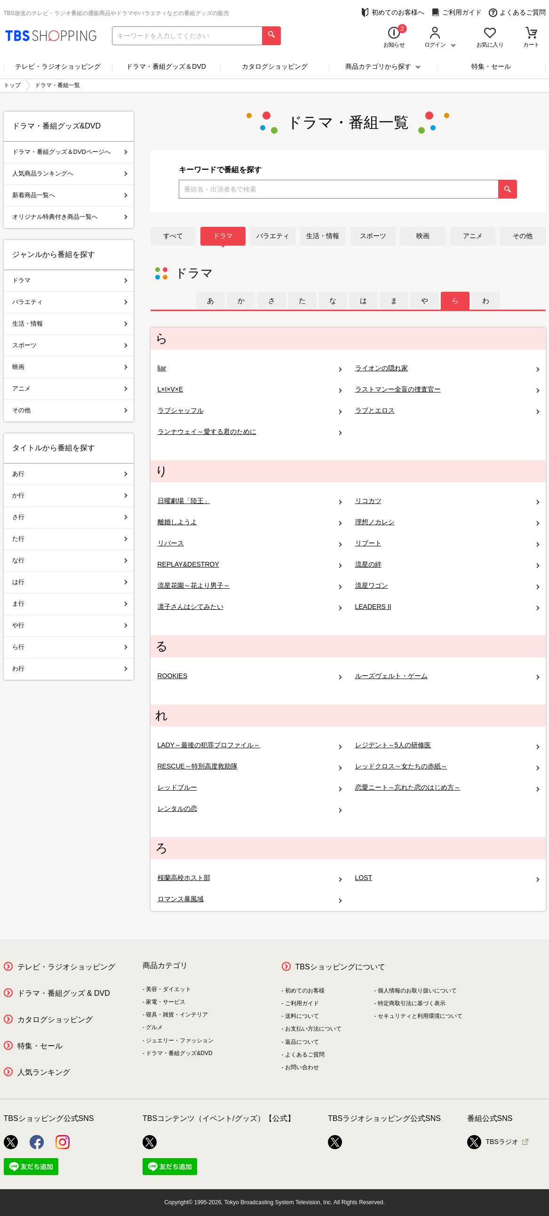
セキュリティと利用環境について (420, 1016)
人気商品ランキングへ (69, 173)
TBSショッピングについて (340, 967)
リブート (447, 543)
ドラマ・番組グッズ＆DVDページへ (69, 151)
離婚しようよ (250, 522)
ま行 (69, 603)
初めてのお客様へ (392, 12)
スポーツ (373, 236)
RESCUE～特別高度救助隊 (250, 766)
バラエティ (272, 236)
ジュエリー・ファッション (180, 1040)
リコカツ (447, 501)
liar (250, 368)
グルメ (154, 1027)
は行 (69, 581)
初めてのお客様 (305, 990)
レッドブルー (250, 788)
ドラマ (223, 236)
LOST (447, 878)
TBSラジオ (492, 1142)
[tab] (210, 301)
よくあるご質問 (517, 12)
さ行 (69, 516)
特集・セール (491, 66)
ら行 (69, 646)
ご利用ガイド (456, 12)
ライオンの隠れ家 (447, 368)
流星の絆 (447, 564)
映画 (423, 236)
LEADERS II (447, 607)
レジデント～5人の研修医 (447, 745)
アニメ (473, 236)
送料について (302, 1016)
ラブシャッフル (250, 411)
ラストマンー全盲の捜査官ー (447, 389)
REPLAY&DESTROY (250, 564)
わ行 (69, 668)
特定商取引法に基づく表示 (412, 1003)
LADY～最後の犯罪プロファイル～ (250, 745)
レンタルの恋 (250, 809)
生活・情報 (322, 236)
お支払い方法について (313, 1028)
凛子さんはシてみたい (250, 607)
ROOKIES (250, 676)
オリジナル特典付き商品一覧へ (69, 216)
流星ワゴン (447, 586)
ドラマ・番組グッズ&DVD (179, 1053)
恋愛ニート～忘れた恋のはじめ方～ (447, 788)
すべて (173, 236)
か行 (69, 495)
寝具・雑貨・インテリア (177, 1014)
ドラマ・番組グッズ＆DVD (166, 66)
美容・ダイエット (168, 989)
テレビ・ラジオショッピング (58, 66)
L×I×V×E (250, 389)
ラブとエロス (447, 411)
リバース (250, 543)
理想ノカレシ (447, 522)
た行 (69, 538)
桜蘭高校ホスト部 (250, 878)
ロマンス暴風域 (250, 899)
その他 (523, 236)
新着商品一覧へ (69, 195)
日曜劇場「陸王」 (250, 501)
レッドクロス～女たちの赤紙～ (447, 766)
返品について (302, 1042)
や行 (69, 625)
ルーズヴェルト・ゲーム (447, 676)
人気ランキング (43, 1072)
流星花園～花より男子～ (250, 586)
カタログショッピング (275, 66)
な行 (69, 560)
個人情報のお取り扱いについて (417, 990)
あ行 (69, 473)
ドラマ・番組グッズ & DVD (63, 993)
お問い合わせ (302, 1067)
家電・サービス (165, 1002)
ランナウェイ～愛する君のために (250, 432)
